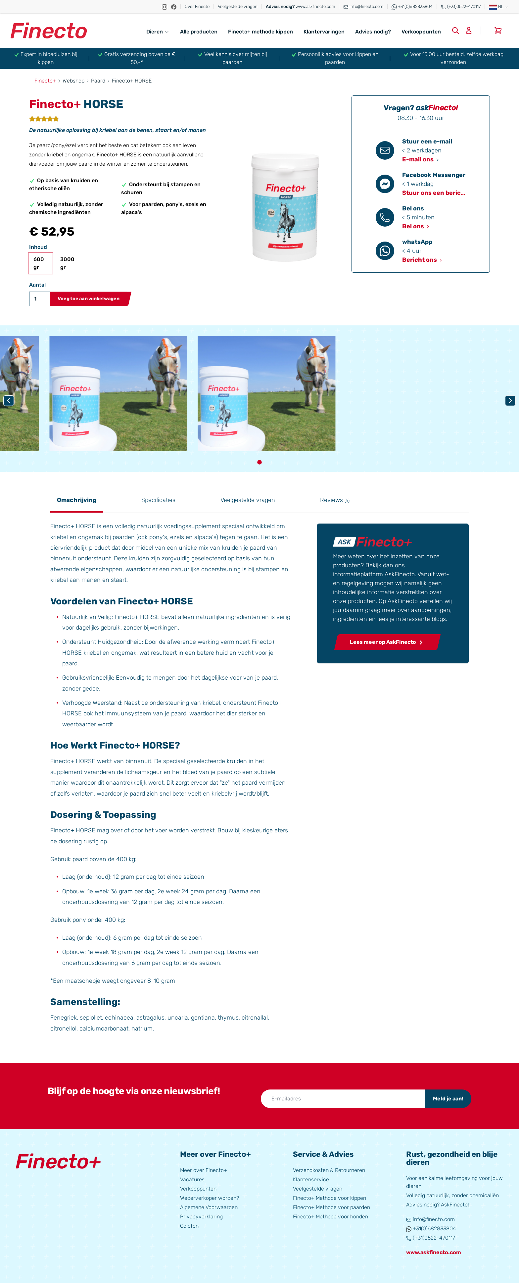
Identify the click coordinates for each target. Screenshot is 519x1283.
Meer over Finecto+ (203, 1170)
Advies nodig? (373, 31)
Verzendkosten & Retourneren (329, 1170)
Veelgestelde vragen (238, 6)
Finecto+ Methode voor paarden (331, 1207)
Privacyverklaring (201, 1216)
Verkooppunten (421, 31)
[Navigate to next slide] (510, 400)
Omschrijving (76, 500)
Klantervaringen (324, 31)
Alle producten (198, 31)
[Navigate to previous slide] (8, 400)
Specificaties (158, 500)
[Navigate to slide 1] (259, 462)
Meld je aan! (448, 1098)
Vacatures (192, 1179)
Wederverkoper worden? (209, 1198)
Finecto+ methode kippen (260, 31)
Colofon (189, 1226)
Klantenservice (311, 1179)
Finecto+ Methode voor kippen (329, 1198)
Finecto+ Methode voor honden (330, 1216)
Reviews (335, 500)
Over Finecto (197, 6)
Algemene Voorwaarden (209, 1207)
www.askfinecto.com (300, 6)
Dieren (157, 31)
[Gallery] (259, 401)
